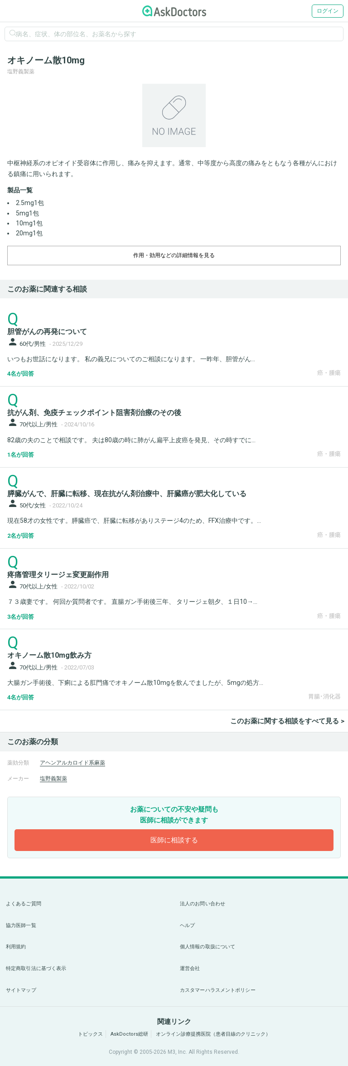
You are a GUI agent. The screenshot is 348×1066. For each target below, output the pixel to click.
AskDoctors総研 (129, 1034)
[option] (174, 115)
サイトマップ (21, 990)
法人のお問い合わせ (202, 904)
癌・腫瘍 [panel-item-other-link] (329, 372)
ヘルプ (187, 925)
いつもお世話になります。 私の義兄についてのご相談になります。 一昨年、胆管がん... (131, 359)
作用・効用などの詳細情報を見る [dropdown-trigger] (174, 255)
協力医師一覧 (21, 925)
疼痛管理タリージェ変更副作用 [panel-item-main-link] (58, 574)
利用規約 (16, 947)
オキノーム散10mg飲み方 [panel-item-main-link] (49, 655)
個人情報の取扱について (207, 947)
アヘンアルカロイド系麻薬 (72, 763)
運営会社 (190, 968)
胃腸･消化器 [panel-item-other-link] (324, 696)
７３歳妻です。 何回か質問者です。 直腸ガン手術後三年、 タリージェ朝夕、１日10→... (132, 601)
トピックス (90, 1034)
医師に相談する (174, 840)
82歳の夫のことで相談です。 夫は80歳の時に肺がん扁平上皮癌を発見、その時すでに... (131, 440)
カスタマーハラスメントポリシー (218, 990)
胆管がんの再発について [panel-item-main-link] (47, 331)
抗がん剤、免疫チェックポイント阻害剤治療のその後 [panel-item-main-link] (94, 412)
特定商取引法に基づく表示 (36, 968)
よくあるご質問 (23, 904)
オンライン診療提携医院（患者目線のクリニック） (213, 1034)
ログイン (327, 11)
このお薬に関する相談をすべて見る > (287, 721)
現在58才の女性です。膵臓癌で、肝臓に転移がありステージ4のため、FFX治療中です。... (134, 520)
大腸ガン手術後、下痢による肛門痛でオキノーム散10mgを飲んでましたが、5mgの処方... (135, 682)
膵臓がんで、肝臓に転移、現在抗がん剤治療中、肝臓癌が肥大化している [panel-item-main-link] (126, 493)
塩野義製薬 (53, 778)
